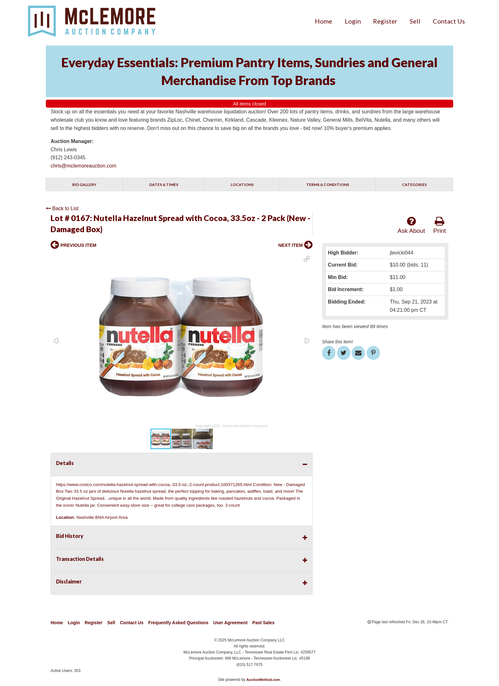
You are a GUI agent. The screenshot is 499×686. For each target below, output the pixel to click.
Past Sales (263, 622)
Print (439, 225)
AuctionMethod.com (263, 680)
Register (385, 21)
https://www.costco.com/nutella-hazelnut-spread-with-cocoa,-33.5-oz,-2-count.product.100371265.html (154, 484)
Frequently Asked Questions (178, 622)
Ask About (411, 225)
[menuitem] (323, 21)
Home (323, 21)
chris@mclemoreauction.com (83, 165)
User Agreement (230, 622)
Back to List (62, 208)
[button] (307, 259)
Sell (415, 21)
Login (353, 21)
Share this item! (337, 341)
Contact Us (449, 21)
